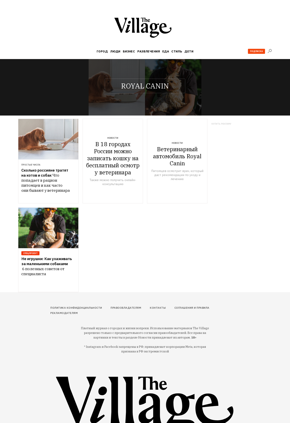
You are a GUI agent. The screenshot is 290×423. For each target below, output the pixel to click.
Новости (112, 137)
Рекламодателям (64, 313)
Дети (188, 51)
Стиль (176, 51)
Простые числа (30, 164)
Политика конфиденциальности (76, 307)
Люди (115, 51)
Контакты (158, 307)
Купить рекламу (221, 124)
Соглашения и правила (191, 307)
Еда (165, 51)
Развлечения (148, 51)
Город (102, 51)
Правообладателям (126, 307)
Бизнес (129, 51)
